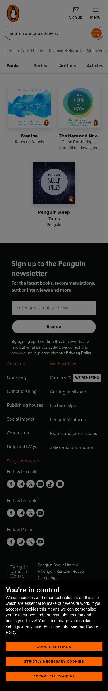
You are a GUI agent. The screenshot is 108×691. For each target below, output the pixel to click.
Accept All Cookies (54, 676)
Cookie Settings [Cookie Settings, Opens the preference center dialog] (54, 646)
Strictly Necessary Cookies (54, 661)
